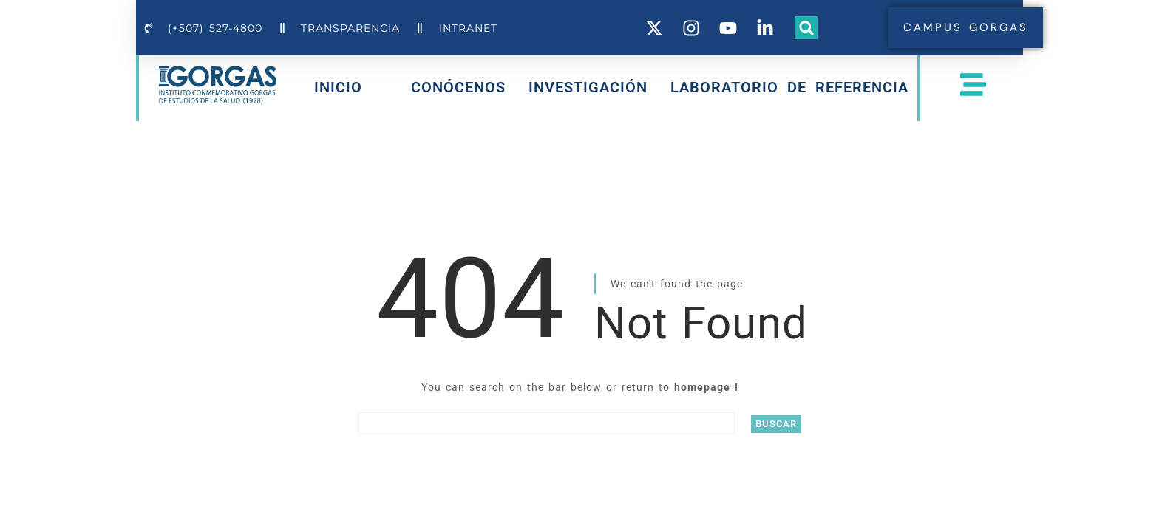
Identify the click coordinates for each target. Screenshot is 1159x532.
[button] (806, 28)
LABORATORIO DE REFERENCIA (789, 87)
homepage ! (706, 387)
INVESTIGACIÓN (588, 87)
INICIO (338, 90)
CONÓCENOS (458, 87)
